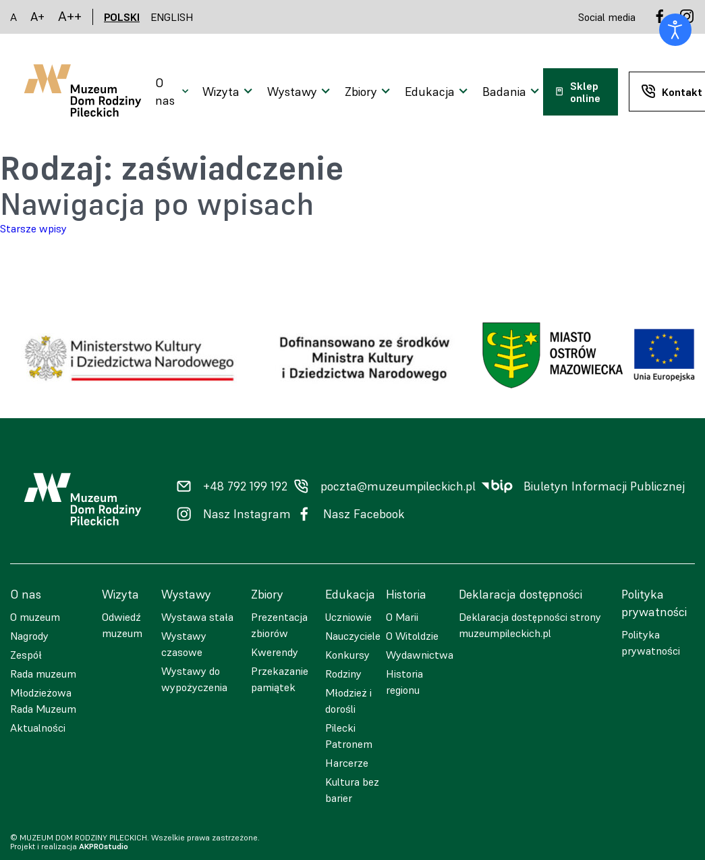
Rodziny (343, 673)
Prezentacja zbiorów (279, 625)
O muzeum (35, 617)
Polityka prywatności (650, 642)
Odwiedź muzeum (122, 625)
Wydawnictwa (419, 654)
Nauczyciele (352, 635)
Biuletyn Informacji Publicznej (604, 486)
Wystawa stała (197, 617)
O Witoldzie (412, 635)
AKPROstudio (103, 846)
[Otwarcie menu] (173, 92)
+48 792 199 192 (245, 486)
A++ (70, 16)
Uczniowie (348, 617)
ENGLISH (172, 17)
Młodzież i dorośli (348, 700)
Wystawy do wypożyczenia (194, 679)
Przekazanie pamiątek (279, 679)
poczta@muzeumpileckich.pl (398, 486)
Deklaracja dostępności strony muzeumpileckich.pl (530, 625)
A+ (37, 16)
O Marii (402, 617)
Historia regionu (404, 682)
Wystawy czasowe (183, 644)
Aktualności (37, 727)
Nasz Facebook (364, 514)
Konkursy (347, 654)
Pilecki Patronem (348, 736)
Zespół (26, 654)
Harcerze (346, 762)
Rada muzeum (43, 673)
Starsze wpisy (33, 228)
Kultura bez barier (352, 790)
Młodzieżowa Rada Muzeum (43, 700)
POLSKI (122, 17)
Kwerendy (274, 652)
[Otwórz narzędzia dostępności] (675, 30)
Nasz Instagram (247, 514)
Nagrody (29, 635)
